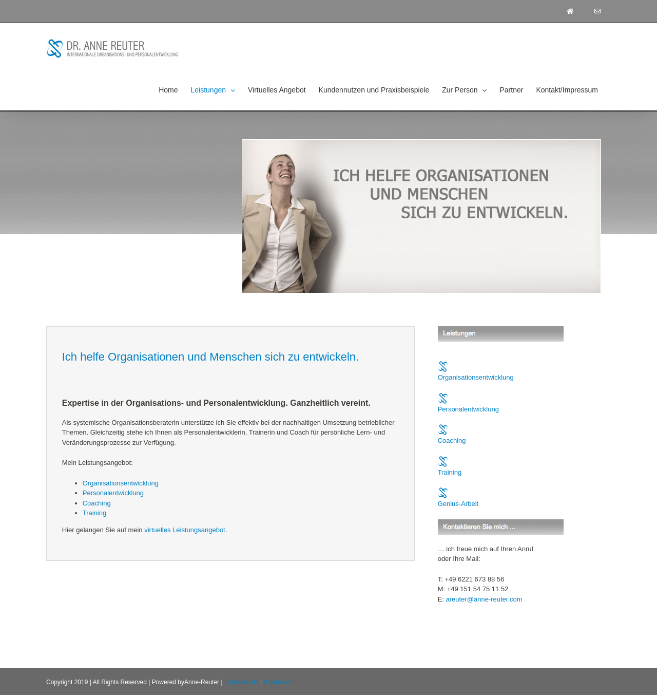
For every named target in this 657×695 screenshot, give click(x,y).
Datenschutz (241, 682)
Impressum (278, 682)
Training (94, 513)
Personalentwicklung (113, 493)
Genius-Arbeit (458, 504)
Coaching (97, 503)
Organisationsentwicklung (121, 483)
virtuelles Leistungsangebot (184, 530)
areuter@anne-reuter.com (484, 599)
